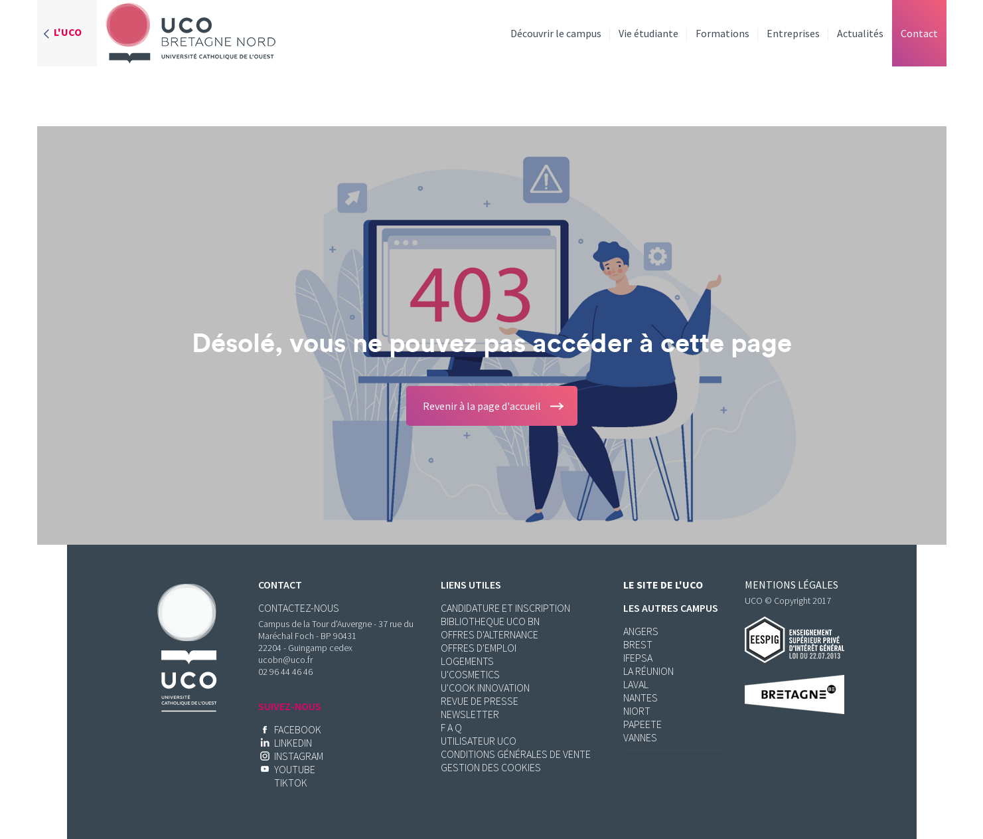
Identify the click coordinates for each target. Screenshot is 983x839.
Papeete (642, 724)
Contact (919, 33)
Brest (637, 644)
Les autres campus (670, 607)
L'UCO (68, 32)
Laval (635, 684)
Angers (640, 631)
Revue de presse (479, 700)
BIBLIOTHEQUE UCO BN (490, 621)
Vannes (640, 737)
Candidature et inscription (505, 607)
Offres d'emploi (478, 647)
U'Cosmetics (470, 674)
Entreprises (793, 33)
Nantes (640, 697)
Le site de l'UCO (663, 584)
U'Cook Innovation (485, 687)
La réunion (648, 671)
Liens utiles (471, 584)
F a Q (451, 727)
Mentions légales (791, 584)
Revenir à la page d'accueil (482, 406)
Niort (636, 710)
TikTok (290, 782)
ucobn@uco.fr (285, 660)
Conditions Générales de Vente (516, 754)
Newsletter (470, 714)
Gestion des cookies (491, 767)
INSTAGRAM (298, 756)
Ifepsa (637, 657)
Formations (722, 33)
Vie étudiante (648, 33)
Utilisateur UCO (478, 740)
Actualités (860, 33)
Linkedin (293, 742)
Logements (467, 661)
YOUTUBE (294, 769)
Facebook (297, 729)
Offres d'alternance (489, 634)
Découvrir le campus (555, 33)
